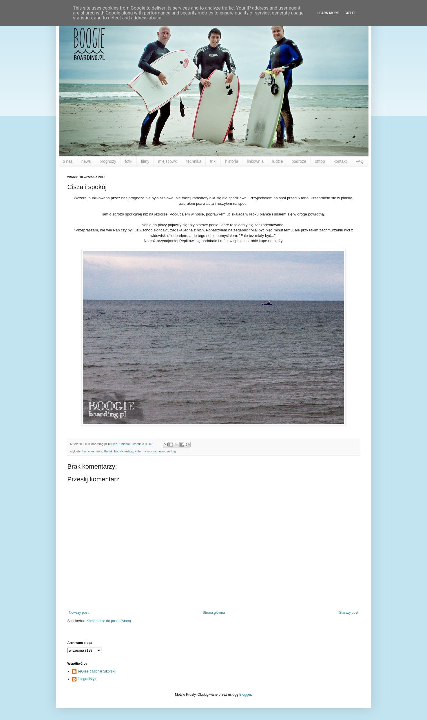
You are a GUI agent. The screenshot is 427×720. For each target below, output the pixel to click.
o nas (68, 161)
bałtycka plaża (92, 451)
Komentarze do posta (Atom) (109, 621)
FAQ (359, 161)
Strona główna (214, 613)
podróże (298, 161)
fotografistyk (87, 679)
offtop (320, 161)
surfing (171, 451)
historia (231, 161)
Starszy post (348, 613)
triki (213, 161)
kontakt (340, 161)
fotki (128, 161)
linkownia (255, 161)
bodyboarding (123, 451)
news (86, 161)
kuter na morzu (145, 451)
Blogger (245, 694)
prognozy (107, 161)
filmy (145, 161)
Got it (349, 13)
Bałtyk (108, 451)
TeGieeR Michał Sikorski (96, 671)
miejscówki (168, 161)
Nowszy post (79, 613)
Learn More (328, 13)
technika (193, 161)
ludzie (277, 161)
